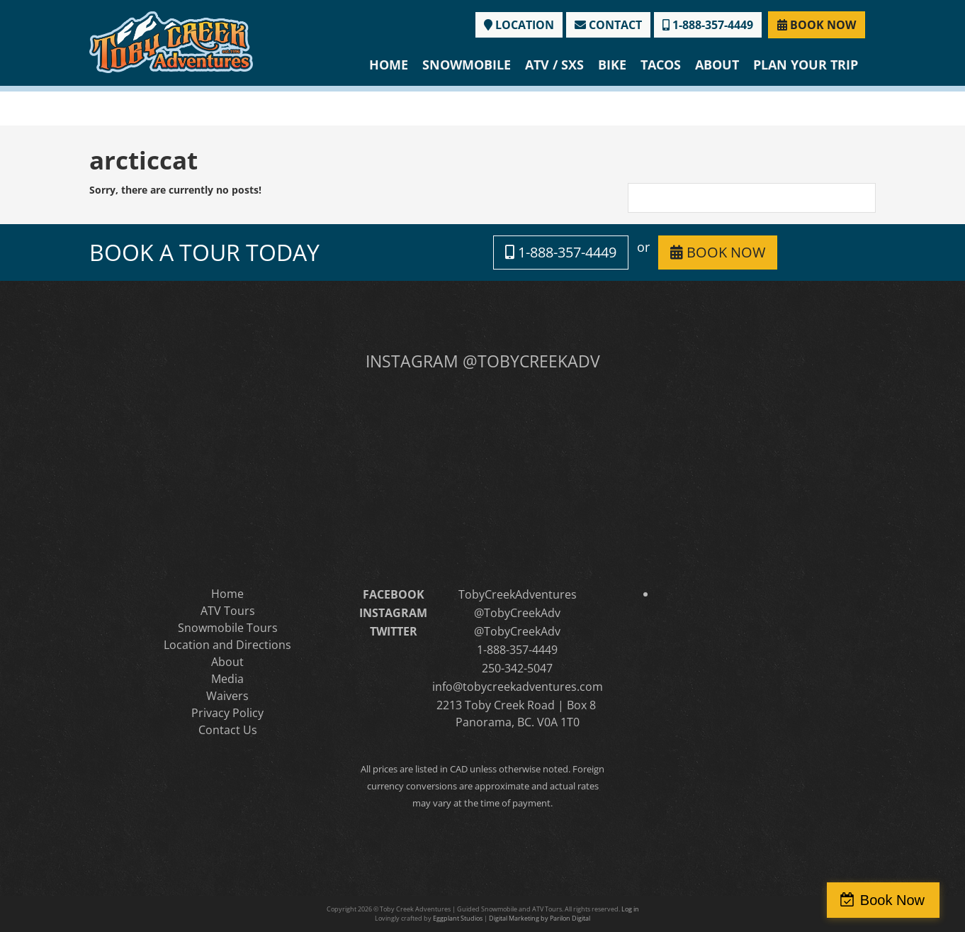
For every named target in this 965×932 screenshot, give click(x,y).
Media (227, 679)
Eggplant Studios (457, 918)
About (717, 64)
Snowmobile (466, 64)
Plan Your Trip (805, 64)
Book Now (903, 900)
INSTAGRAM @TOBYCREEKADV (483, 361)
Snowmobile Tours (228, 628)
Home (388, 64)
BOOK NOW (816, 25)
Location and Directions (227, 645)
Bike (612, 64)
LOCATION (519, 25)
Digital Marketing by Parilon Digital (539, 918)
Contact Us (227, 730)
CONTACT (608, 25)
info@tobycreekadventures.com (517, 686)
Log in (630, 909)
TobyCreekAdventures (517, 594)
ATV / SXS (554, 64)
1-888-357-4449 (707, 25)
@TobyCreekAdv (517, 613)
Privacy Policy (227, 713)
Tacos (660, 64)
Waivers (227, 696)
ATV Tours (228, 610)
